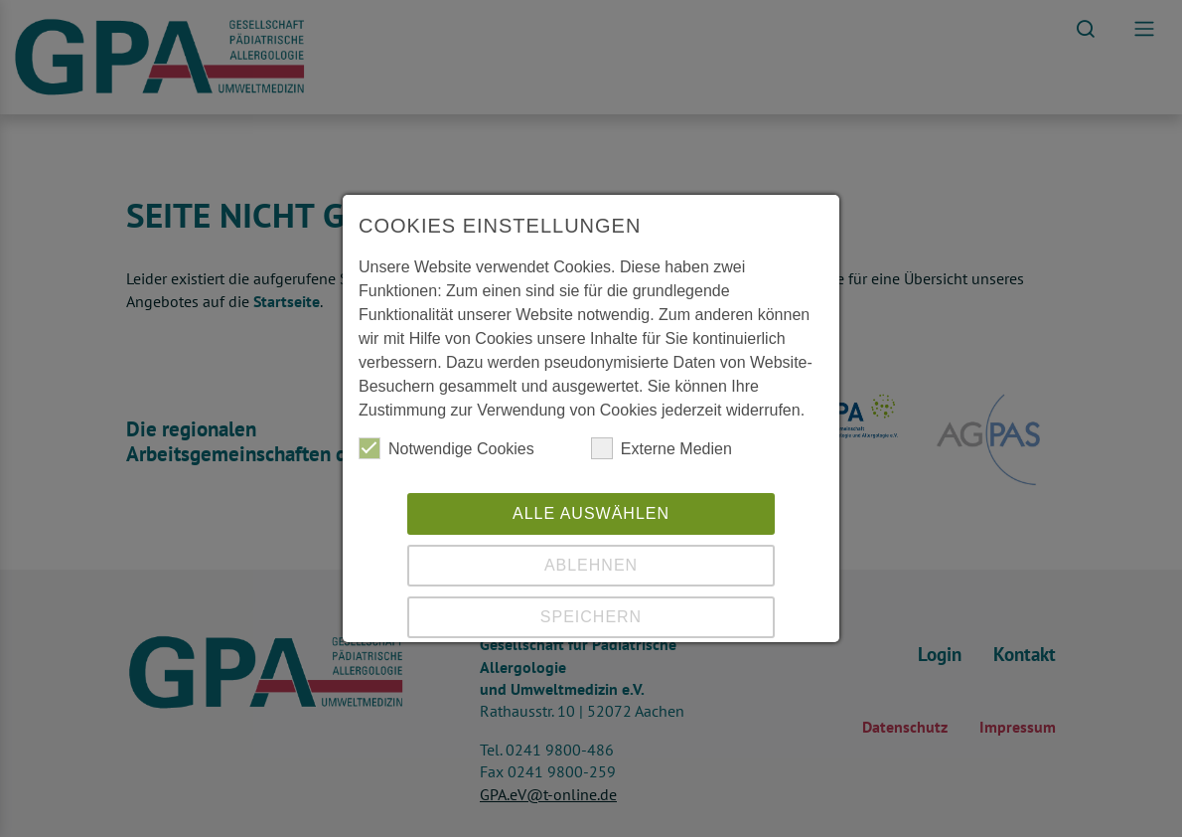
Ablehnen (591, 565)
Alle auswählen (591, 513)
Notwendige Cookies (446, 448)
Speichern (591, 616)
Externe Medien (661, 448)
